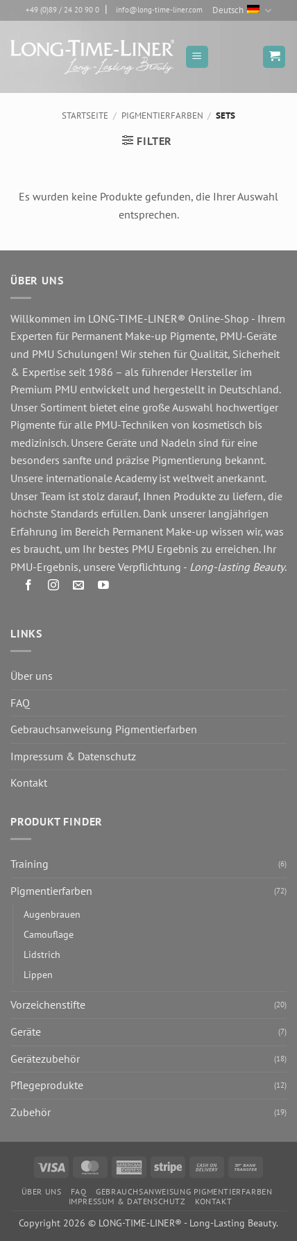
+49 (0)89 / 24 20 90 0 (62, 10)
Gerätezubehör (45, 1058)
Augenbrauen (52, 914)
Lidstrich (42, 954)
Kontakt (28, 782)
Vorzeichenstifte (47, 1004)
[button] (197, 57)
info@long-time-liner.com (159, 10)
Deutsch (241, 10)
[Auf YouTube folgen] (103, 587)
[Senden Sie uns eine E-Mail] (78, 587)
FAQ (20, 703)
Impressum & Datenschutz (73, 756)
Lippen (38, 974)
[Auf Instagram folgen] (53, 587)
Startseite (85, 115)
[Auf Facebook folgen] (28, 587)
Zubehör (30, 1112)
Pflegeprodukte (46, 1085)
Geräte (25, 1031)
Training (29, 864)
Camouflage (49, 934)
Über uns (31, 676)
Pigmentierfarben (162, 115)
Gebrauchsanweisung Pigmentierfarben (103, 729)
